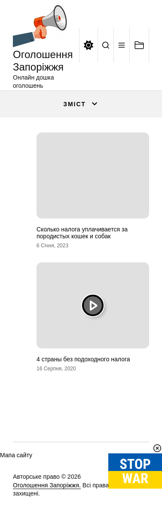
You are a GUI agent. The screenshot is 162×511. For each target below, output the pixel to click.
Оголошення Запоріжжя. (47, 485)
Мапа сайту (16, 455)
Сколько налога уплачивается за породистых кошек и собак (82, 233)
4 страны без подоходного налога (83, 359)
